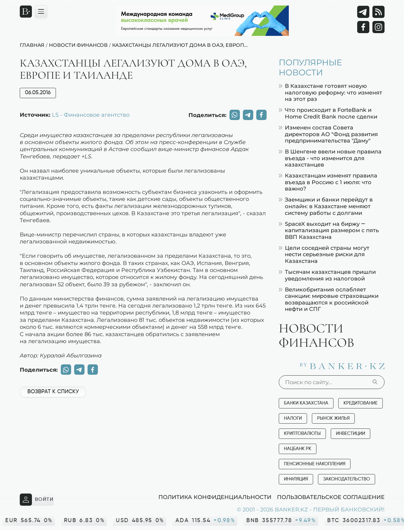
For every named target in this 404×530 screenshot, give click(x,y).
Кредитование (361, 403)
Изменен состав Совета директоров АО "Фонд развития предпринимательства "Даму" (328, 134)
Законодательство (346, 479)
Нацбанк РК (297, 448)
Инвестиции (350, 433)
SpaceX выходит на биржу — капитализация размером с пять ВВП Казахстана (329, 230)
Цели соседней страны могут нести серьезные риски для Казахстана (324, 254)
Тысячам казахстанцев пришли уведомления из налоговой (327, 275)
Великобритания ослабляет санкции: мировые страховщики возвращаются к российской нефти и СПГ (328, 299)
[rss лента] (378, 12)
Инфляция (296, 479)
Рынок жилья (333, 418)
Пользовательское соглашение (331, 497)
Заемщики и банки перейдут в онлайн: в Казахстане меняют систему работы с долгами (326, 206)
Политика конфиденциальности (214, 497)
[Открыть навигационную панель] (41, 11)
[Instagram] (378, 27)
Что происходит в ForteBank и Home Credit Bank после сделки (328, 113)
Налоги (293, 418)
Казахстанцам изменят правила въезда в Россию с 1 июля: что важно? (328, 182)
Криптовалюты (302, 433)
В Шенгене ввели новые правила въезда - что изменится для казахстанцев (330, 158)
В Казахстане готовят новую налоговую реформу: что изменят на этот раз (330, 92)
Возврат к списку (53, 391)
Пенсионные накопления (314, 464)
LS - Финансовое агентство (90, 114)
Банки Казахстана (306, 403)
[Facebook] (363, 27)
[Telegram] (363, 12)
